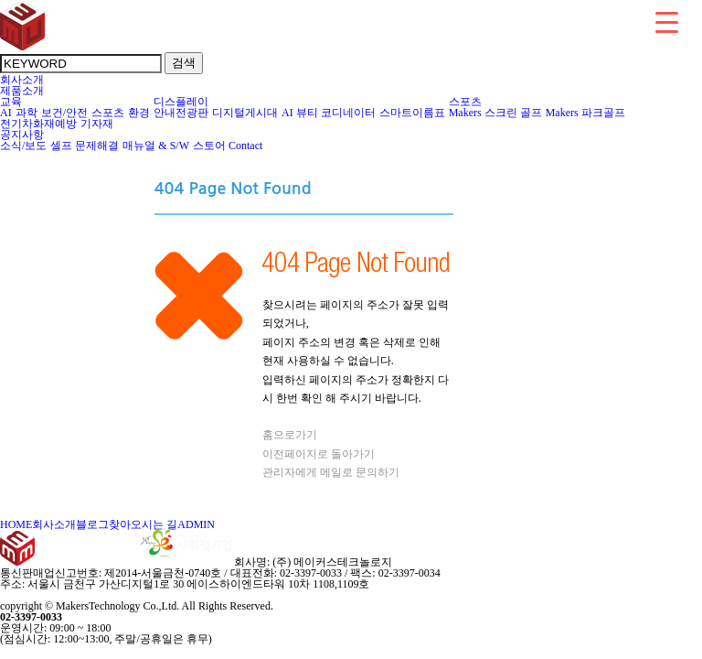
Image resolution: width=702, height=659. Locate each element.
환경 (139, 112)
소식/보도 (24, 145)
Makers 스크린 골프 (496, 112)
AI (6, 112)
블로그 (92, 524)
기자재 (97, 123)
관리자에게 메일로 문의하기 (330, 472)
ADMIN (196, 524)
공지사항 (22, 134)
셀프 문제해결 (85, 145)
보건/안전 (65, 112)
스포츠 (108, 112)
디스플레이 (181, 101)
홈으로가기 (289, 434)
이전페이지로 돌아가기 (318, 454)
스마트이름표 (412, 112)
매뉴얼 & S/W (156, 145)
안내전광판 (181, 112)
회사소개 (22, 79)
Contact (245, 145)
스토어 (209, 145)
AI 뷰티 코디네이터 (329, 112)
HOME (16, 524)
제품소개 (22, 90)
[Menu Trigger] (667, 21)
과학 (27, 112)
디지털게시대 (245, 112)
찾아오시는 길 (143, 524)
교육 (11, 101)
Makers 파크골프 (586, 112)
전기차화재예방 (39, 123)
